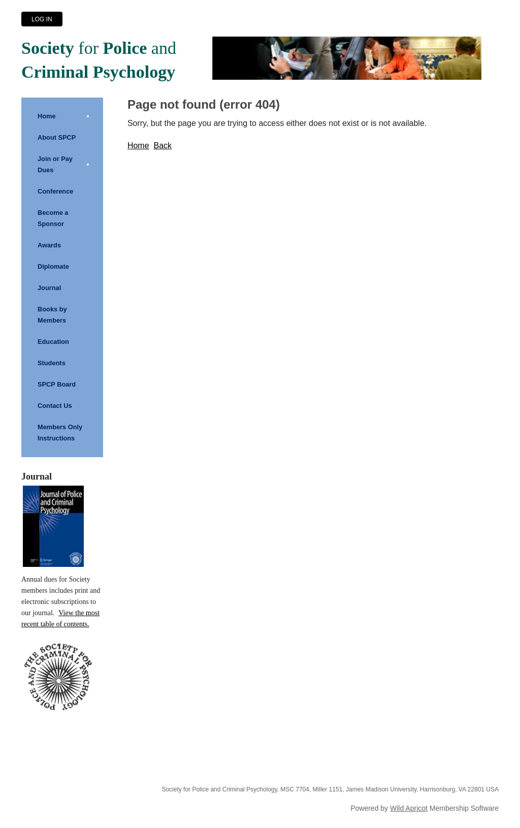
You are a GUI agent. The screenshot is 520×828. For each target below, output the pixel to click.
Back (162, 145)
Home (138, 145)
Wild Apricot (409, 808)
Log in (41, 19)
